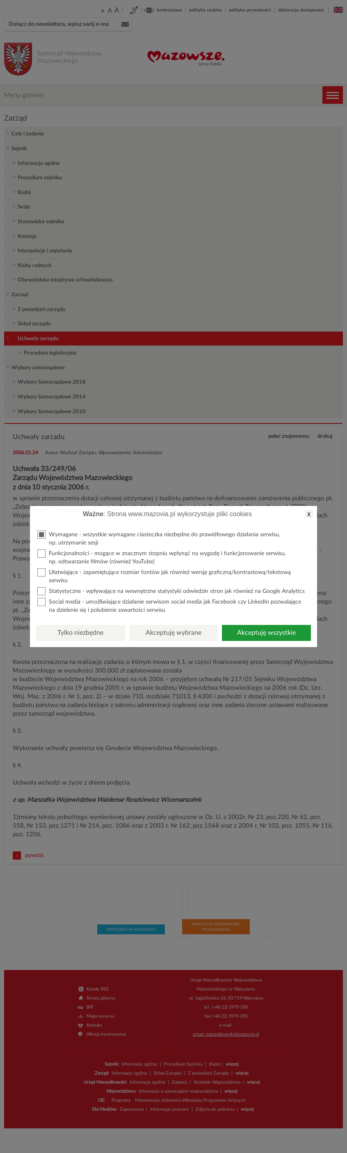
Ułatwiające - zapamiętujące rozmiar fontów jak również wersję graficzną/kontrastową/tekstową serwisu (164, 575)
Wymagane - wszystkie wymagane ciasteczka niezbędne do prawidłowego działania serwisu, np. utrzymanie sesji (158, 538)
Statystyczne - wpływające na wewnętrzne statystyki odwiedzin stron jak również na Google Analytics (171, 591)
